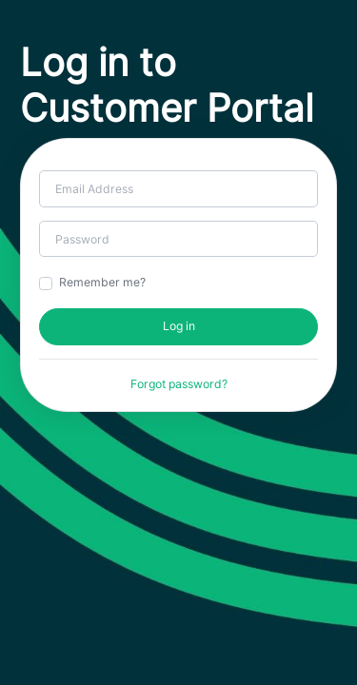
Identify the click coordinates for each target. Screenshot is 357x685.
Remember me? (102, 282)
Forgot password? (179, 384)
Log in (179, 326)
